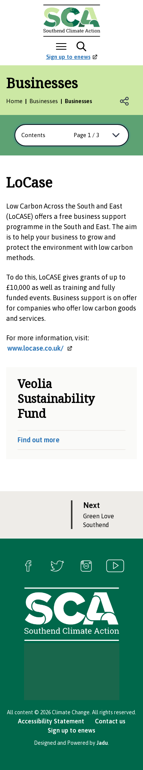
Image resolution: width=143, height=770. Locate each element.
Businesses (43, 101)
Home (14, 101)
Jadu (102, 743)
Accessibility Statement (51, 721)
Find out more (38, 440)
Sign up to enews (71, 730)
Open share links (125, 101)
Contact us (110, 721)
